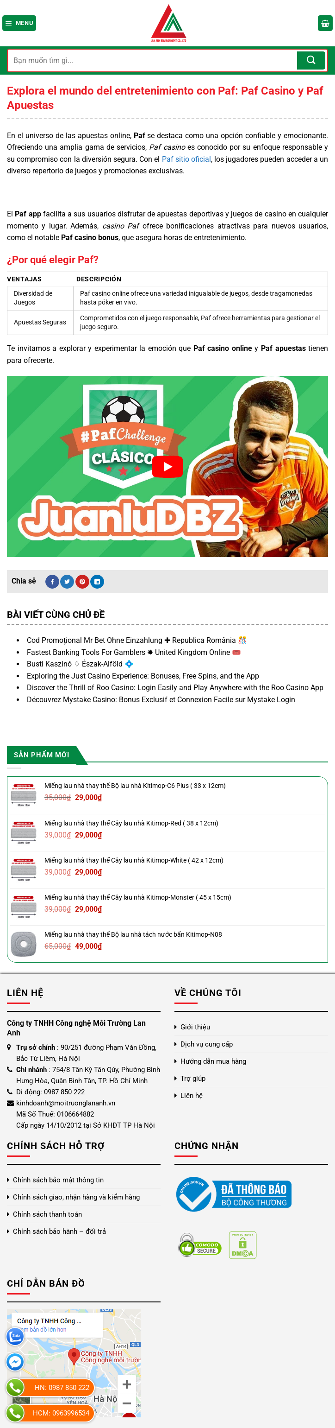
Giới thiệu (195, 1027)
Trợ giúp (192, 1078)
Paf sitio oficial (186, 159)
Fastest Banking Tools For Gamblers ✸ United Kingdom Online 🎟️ (134, 652)
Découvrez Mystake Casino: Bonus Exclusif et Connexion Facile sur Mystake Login (161, 699)
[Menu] (19, 23)
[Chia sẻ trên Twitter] (67, 582)
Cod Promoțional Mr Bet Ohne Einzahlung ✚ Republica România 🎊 (137, 640)
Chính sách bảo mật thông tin (58, 1180)
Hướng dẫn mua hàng (213, 1061)
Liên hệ (191, 1096)
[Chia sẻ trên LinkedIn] (97, 582)
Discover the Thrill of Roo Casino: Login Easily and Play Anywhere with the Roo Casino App (175, 687)
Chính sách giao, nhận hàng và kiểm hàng (76, 1197)
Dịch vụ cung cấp (206, 1044)
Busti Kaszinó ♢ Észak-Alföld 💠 (80, 664)
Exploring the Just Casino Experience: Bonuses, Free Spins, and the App (143, 676)
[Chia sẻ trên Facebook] (52, 582)
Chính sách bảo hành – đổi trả (59, 1231)
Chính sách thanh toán (47, 1214)
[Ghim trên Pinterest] (82, 582)
